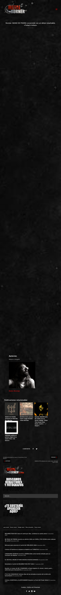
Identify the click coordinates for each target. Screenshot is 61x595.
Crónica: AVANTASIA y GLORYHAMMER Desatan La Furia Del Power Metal (26, 580)
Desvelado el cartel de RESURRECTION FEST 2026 (19, 564)
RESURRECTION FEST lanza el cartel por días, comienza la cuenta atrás (26, 533)
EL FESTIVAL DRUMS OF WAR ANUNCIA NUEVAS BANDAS (21, 560)
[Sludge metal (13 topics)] (21, 527)
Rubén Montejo (14, 391)
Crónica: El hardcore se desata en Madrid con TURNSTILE (22, 549)
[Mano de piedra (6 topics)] (29, 527)
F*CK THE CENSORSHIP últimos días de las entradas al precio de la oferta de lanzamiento (28, 575)
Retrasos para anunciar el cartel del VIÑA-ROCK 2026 (20, 545)
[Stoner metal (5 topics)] (13, 527)
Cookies (23, 587)
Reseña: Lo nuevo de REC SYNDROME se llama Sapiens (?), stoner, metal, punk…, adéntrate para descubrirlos (29, 569)
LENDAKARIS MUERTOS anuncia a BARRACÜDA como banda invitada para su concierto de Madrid (27, 554)
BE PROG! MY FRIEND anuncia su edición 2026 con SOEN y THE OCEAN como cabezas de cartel (30, 540)
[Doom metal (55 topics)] (37, 527)
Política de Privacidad (33, 587)
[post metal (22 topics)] (6, 527)
